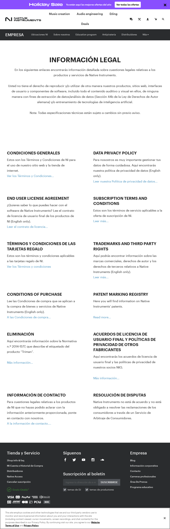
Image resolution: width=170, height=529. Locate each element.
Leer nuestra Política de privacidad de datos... (125, 181)
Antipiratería (109, 34)
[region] (85, 518)
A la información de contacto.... (29, 423)
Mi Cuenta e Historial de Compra (25, 465)
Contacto (135, 471)
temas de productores (102, 489)
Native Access (15, 476)
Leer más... (101, 221)
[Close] (164, 518)
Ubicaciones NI (39, 34)
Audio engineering (90, 14)
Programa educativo (141, 487)
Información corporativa (144, 465)
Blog (132, 460)
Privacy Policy (31, 525)
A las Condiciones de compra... (29, 317)
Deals (85, 24)
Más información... (106, 378)
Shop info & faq (15, 460)
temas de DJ (74, 489)
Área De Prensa (138, 481)
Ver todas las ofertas (127, 4)
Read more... (102, 317)
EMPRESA (14, 34)
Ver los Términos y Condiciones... (30, 176)
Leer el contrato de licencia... (27, 226)
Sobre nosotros (61, 34)
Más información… (20, 362)
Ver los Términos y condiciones (29, 266)
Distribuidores (129, 34)
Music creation (59, 14)
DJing (113, 14)
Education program (86, 34)
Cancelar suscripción (19, 481)
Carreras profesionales (143, 476)
